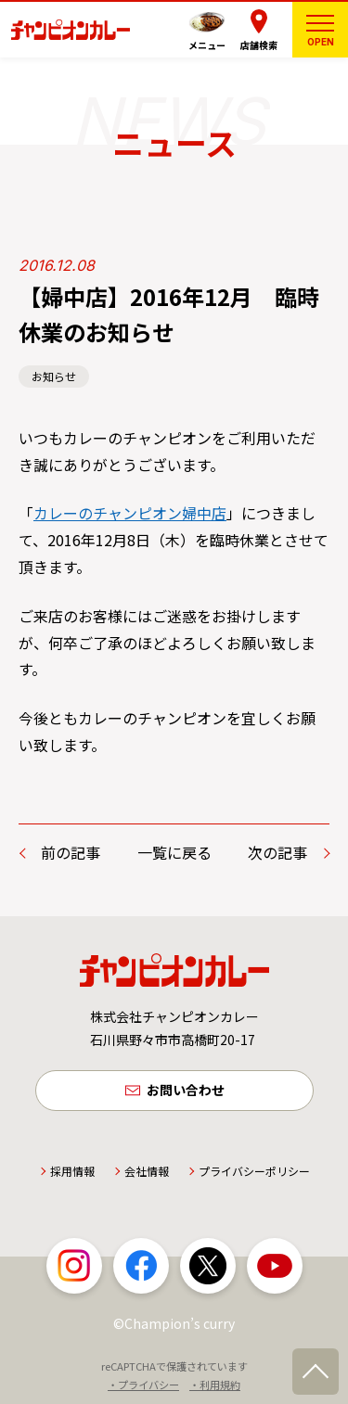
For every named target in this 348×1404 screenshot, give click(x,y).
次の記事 (277, 852)
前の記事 (70, 852)
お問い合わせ (186, 1089)
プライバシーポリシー (254, 1171)
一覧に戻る (174, 852)
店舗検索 (258, 45)
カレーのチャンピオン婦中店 (129, 513)
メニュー (207, 45)
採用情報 (72, 1171)
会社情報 (146, 1171)
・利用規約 (214, 1384)
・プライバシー (143, 1384)
